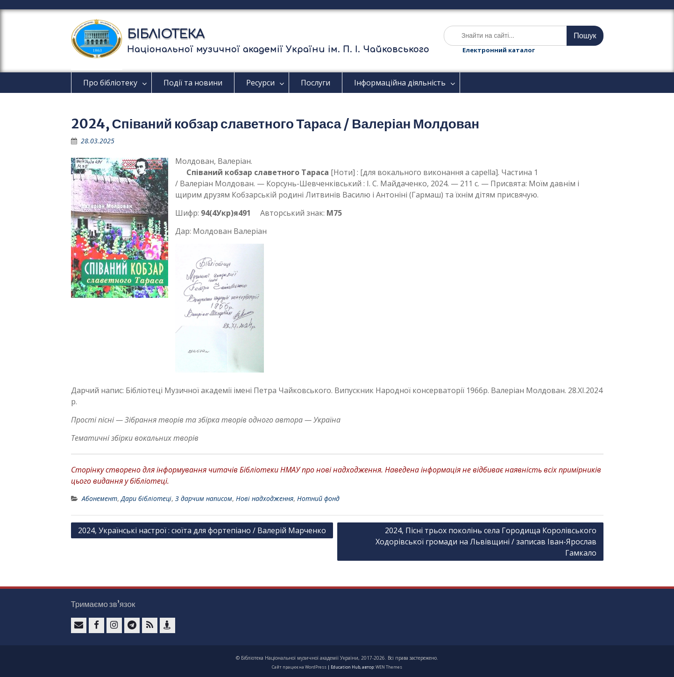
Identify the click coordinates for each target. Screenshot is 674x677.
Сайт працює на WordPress (299, 667)
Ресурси (260, 83)
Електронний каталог (498, 50)
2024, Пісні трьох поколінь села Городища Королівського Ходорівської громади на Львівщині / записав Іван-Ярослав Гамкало (486, 541)
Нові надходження (264, 498)
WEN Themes (389, 667)
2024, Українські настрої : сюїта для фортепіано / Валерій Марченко (202, 530)
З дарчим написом (203, 498)
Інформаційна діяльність (400, 83)
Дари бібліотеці (146, 498)
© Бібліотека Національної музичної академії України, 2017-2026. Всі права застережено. (337, 658)
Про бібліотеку (110, 83)
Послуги (315, 83)
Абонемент (99, 498)
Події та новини (192, 83)
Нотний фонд (318, 498)
